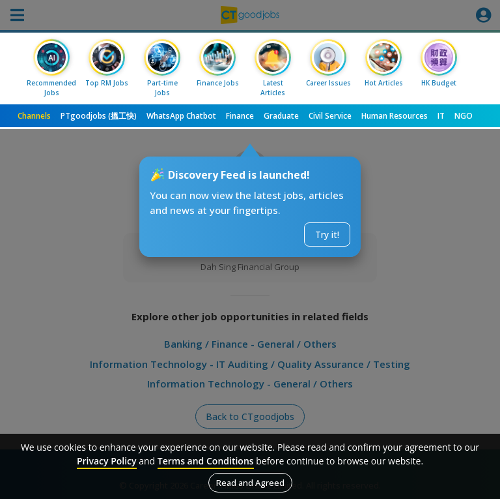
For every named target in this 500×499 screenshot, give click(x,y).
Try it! (327, 234)
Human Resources (394, 115)
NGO (463, 115)
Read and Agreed (250, 483)
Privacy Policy (107, 461)
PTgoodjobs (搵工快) (99, 115)
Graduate (281, 115)
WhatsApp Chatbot (181, 115)
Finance (240, 115)
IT (441, 115)
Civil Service (330, 115)
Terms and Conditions (206, 461)
